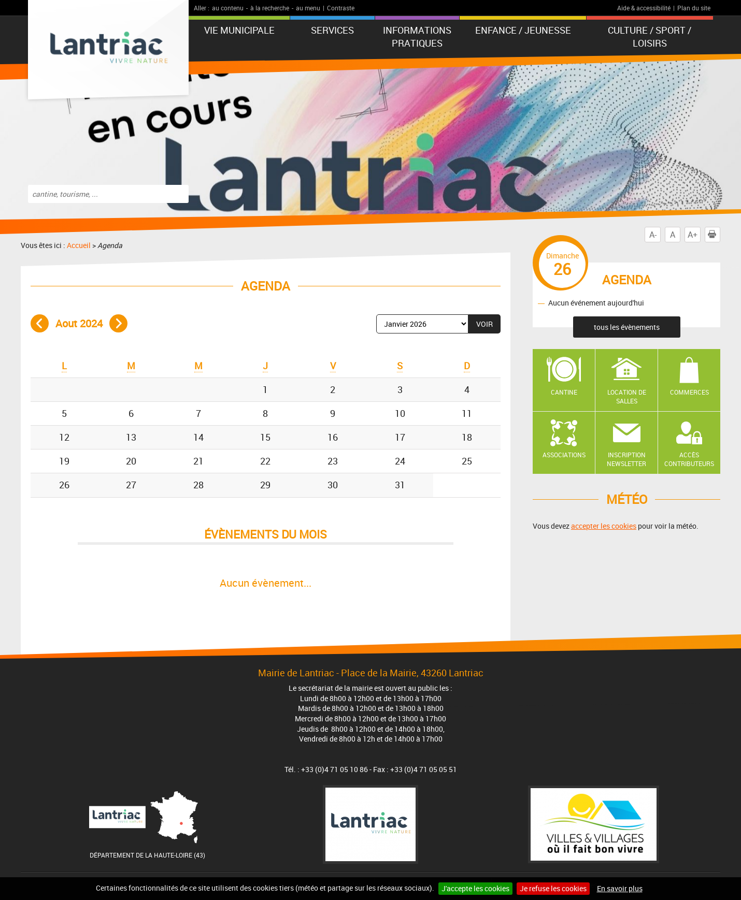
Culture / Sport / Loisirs (649, 36)
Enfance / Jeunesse (523, 30)
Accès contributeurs (689, 459)
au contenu (228, 8)
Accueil (79, 245)
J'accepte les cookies (475, 888)
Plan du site (693, 8)
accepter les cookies (603, 526)
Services (332, 30)
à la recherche (269, 8)
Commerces (689, 392)
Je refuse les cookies (553, 888)
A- (653, 234)
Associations (564, 455)
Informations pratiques (417, 36)
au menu (308, 8)
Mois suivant (118, 323)
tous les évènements (627, 327)
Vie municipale (239, 30)
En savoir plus (620, 888)
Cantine (564, 392)
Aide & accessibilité (644, 8)
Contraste (340, 8)
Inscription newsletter (626, 459)
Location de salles (626, 396)
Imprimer (714, 234)
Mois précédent (40, 323)
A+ (692, 234)
